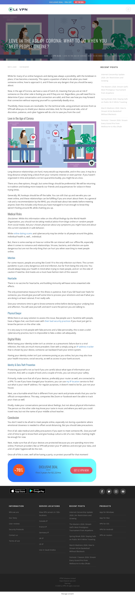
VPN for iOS (104, 523)
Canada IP (43, 521)
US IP (41, 544)
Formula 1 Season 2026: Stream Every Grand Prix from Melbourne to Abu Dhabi (114, 123)
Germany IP (44, 532)
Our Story (13, 518)
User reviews (14, 523)
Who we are (14, 512)
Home (46, 56)
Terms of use (14, 541)
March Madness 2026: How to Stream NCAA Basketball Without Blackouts (113, 111)
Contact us (13, 535)
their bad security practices (57, 321)
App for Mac (105, 518)
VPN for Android (106, 529)
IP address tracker (85, 346)
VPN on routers (106, 535)
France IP (43, 527)
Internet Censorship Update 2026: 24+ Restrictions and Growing (113, 77)
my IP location (73, 381)
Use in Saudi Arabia (47, 550)
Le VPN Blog (56, 56)
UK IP (41, 538)
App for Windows (107, 512)
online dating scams (22, 233)
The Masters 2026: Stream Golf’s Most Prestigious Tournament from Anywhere (114, 90)
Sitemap (67, 583)
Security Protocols (16, 529)
